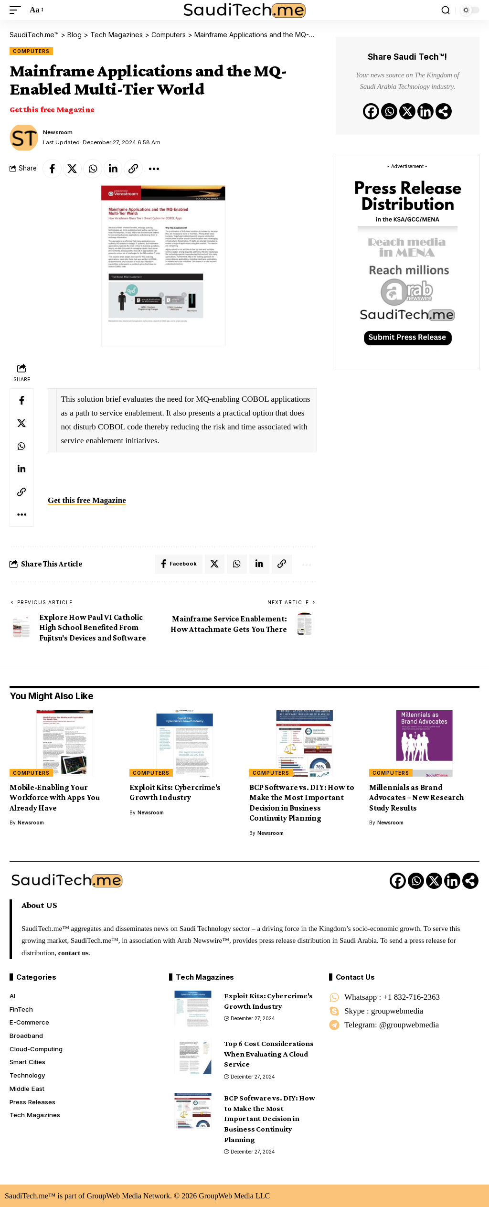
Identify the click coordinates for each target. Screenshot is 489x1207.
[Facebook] (371, 111)
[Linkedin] (425, 111)
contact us (73, 952)
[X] (407, 111)
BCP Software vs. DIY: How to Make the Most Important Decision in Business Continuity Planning (301, 802)
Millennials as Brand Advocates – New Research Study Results (416, 797)
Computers (31, 50)
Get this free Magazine (52, 109)
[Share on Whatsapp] (93, 168)
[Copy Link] (134, 168)
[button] (18, 10)
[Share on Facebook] (52, 168)
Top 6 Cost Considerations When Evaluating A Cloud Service (268, 1053)
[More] (154, 168)
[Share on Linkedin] (113, 168)
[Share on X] (72, 168)
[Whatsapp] (389, 111)
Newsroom (58, 131)
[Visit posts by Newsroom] (24, 137)
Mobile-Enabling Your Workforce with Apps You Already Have (55, 797)
